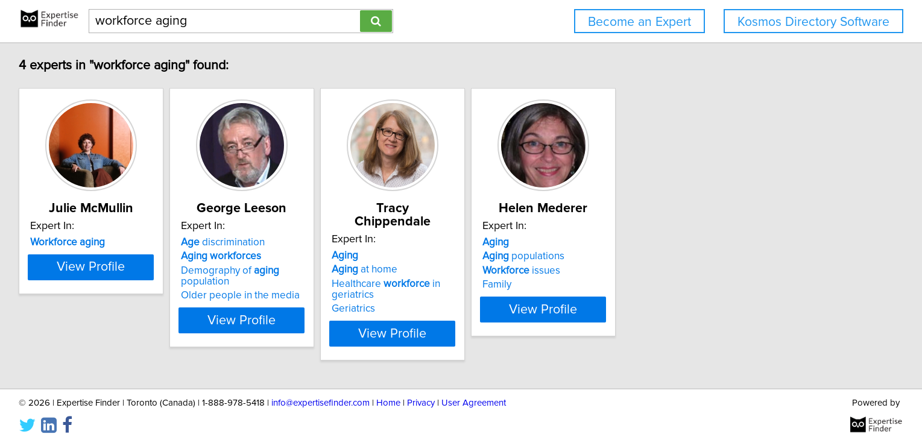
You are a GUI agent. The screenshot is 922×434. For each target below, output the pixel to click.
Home (388, 390)
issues (692, 270)
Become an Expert (639, 22)
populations (695, 256)
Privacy (421, 390)
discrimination (334, 242)
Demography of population (366, 270)
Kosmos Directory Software (813, 22)
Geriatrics (494, 295)
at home (505, 256)
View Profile (187, 320)
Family (668, 284)
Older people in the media (351, 284)
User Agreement (473, 390)
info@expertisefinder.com (320, 390)
